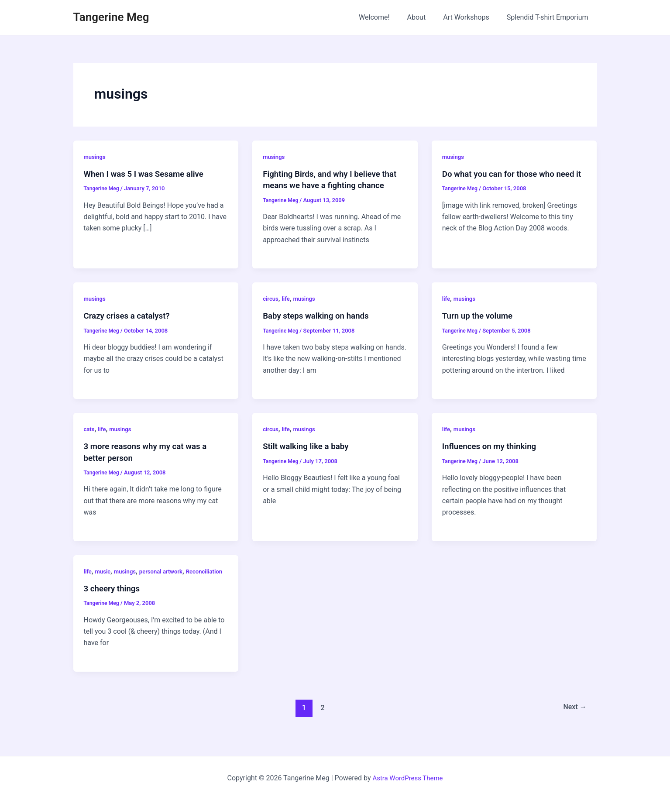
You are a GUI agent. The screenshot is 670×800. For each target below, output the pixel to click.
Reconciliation (103, 582)
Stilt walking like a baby (308, 446)
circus (271, 298)
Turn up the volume (480, 315)
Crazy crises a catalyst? (130, 315)
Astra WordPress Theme (407, 778)
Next (573, 718)
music (104, 570)
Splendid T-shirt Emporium (549, 17)
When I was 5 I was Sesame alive (148, 173)
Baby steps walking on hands (319, 315)
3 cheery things (114, 599)
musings (95, 156)
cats (90, 428)
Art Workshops (471, 17)
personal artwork (165, 570)
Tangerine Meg (111, 17)
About (425, 17)
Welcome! (386, 17)
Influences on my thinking (492, 446)
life (287, 298)
